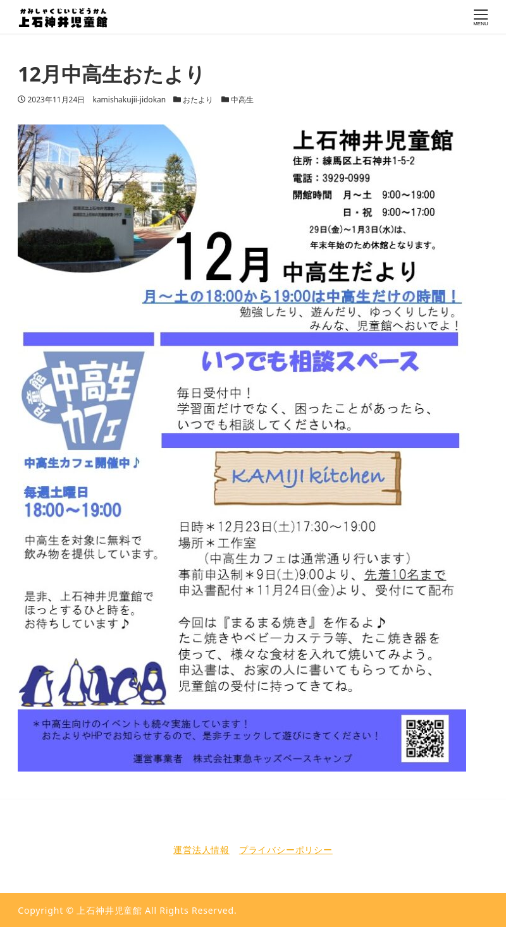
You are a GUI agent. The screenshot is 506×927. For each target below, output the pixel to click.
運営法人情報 (201, 850)
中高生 (242, 99)
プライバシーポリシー (286, 850)
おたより (198, 99)
